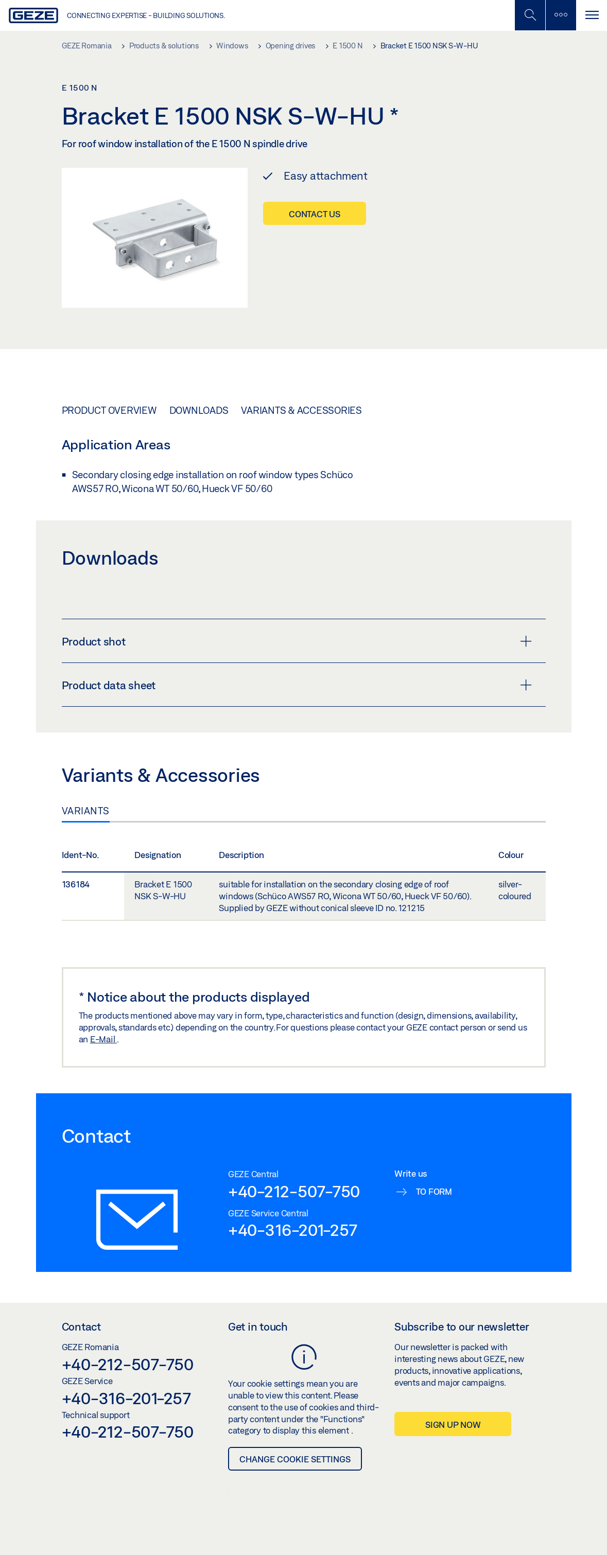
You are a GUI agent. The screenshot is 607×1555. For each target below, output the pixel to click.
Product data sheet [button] (297, 685)
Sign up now (452, 1424)
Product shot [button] (297, 641)
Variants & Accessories (301, 410)
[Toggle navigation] (591, 15)
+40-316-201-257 (292, 1229)
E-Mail (103, 1039)
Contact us (314, 214)
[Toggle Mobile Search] (529, 15)
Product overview (109, 410)
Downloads (199, 410)
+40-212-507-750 (294, 1191)
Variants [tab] (86, 810)
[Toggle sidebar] (560, 15)
